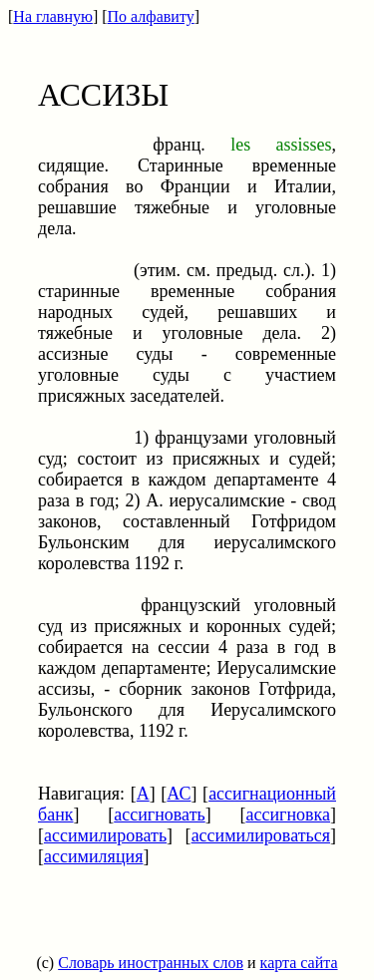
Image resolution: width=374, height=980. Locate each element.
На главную (53, 16)
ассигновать (159, 814)
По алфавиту (151, 16)
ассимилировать (105, 835)
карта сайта (299, 962)
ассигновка (287, 814)
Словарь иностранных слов (150, 962)
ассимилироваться (260, 835)
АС (178, 794)
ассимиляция (93, 856)
